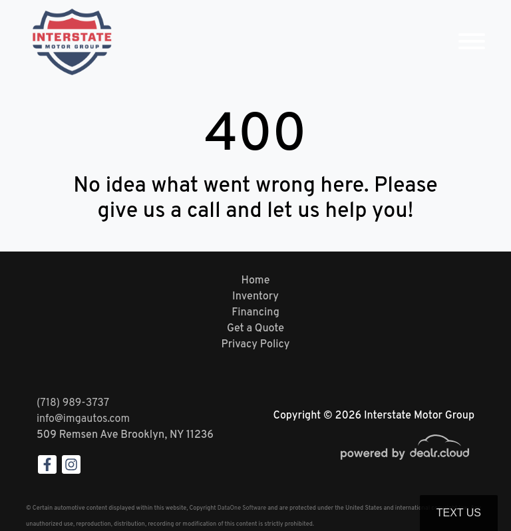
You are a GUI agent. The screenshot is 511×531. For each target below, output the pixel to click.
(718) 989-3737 (73, 403)
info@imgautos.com (83, 419)
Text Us (458, 512)
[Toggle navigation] (471, 41)
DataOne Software (242, 508)
